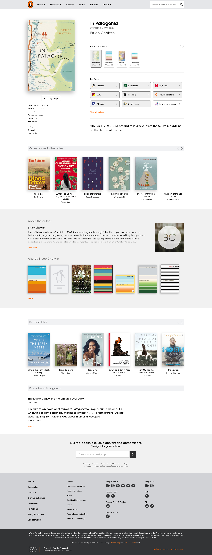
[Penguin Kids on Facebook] (147, 485)
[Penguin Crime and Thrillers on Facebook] (108, 506)
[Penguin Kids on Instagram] (152, 485)
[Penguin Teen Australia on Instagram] (113, 496)
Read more (32, 247)
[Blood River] (39, 173)
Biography (32, 130)
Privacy (69, 504)
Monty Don (65, 372)
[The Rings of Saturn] (119, 173)
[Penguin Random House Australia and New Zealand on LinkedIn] (128, 485)
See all (31, 298)
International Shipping (76, 518)
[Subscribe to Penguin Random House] (133, 454)
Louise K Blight (39, 375)
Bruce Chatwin (102, 33)
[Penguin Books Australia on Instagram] (113, 485)
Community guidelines (76, 486)
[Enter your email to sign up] (102, 454)
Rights (69, 495)
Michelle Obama (92, 372)
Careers (70, 481)
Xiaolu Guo (65, 201)
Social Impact (34, 520)
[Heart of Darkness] (93, 173)
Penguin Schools (36, 514)
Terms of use (72, 509)
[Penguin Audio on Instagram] (108, 516)
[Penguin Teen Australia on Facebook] (108, 496)
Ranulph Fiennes (173, 372)
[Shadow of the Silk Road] (173, 195)
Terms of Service (130, 542)
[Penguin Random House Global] (36, 549)
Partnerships (33, 509)
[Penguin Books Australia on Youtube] (123, 485)
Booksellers (33, 487)
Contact (32, 492)
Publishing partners (74, 491)
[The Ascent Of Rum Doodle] (146, 173)
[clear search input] (181, 4)
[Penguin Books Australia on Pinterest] (118, 485)
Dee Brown (146, 375)
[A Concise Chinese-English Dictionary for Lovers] (66, 173)
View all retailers (97, 112)
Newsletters (33, 503)
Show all (31, 426)
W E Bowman (146, 199)
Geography (32, 133)
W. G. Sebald (119, 196)
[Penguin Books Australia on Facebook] (108, 485)
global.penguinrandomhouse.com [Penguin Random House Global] (168, 548)
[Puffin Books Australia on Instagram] (147, 496)
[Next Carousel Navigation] (182, 148)
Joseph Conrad (92, 196)
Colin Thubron (173, 199)
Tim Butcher (39, 196)
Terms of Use (110, 466)
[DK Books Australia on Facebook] (147, 506)
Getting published (36, 498)
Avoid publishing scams (76, 500)
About (31, 481)
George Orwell (119, 375)
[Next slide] (182, 322)
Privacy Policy (123, 466)
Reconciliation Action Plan (77, 514)
